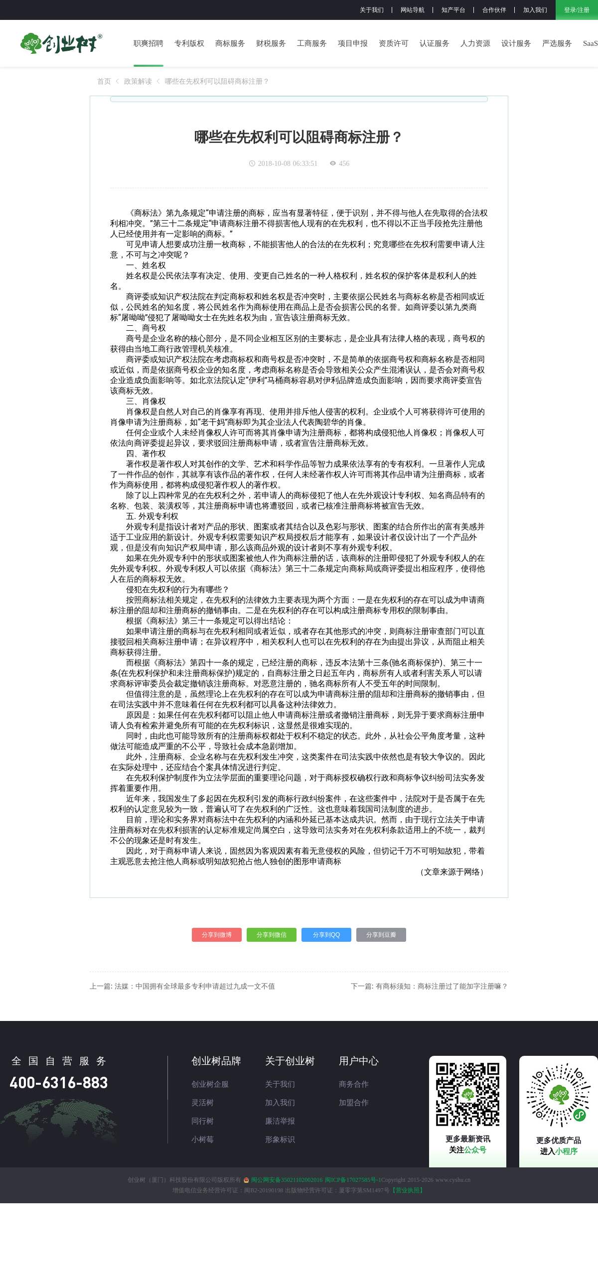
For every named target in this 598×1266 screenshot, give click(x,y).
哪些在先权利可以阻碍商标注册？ (217, 81)
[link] (104, 81)
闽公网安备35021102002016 (287, 1179)
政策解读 (138, 81)
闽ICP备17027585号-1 (353, 1179)
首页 (104, 81)
